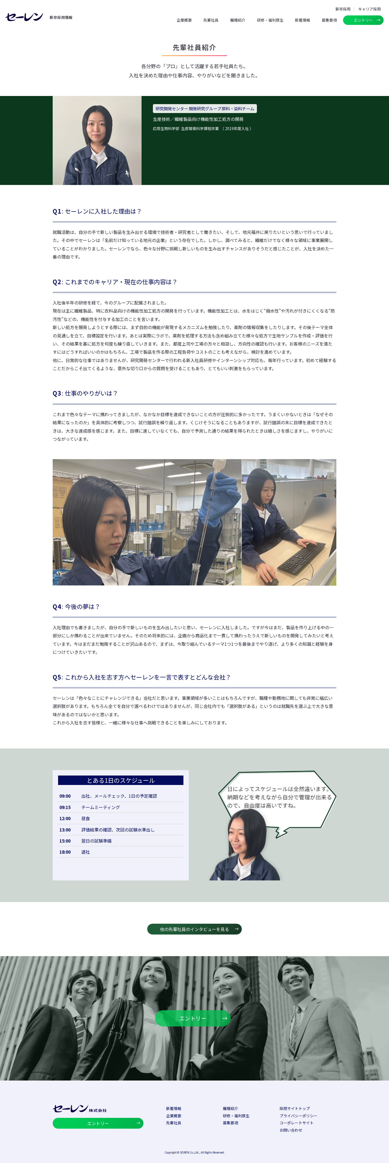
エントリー (363, 20)
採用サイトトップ (295, 1108)
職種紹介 (237, 20)
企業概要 (184, 20)
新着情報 (302, 20)
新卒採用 (343, 9)
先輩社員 (211, 20)
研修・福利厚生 (270, 20)
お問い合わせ (291, 1130)
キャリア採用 (369, 9)
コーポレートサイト (297, 1122)
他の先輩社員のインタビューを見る (194, 929)
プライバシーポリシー (298, 1115)
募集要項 (329, 20)
